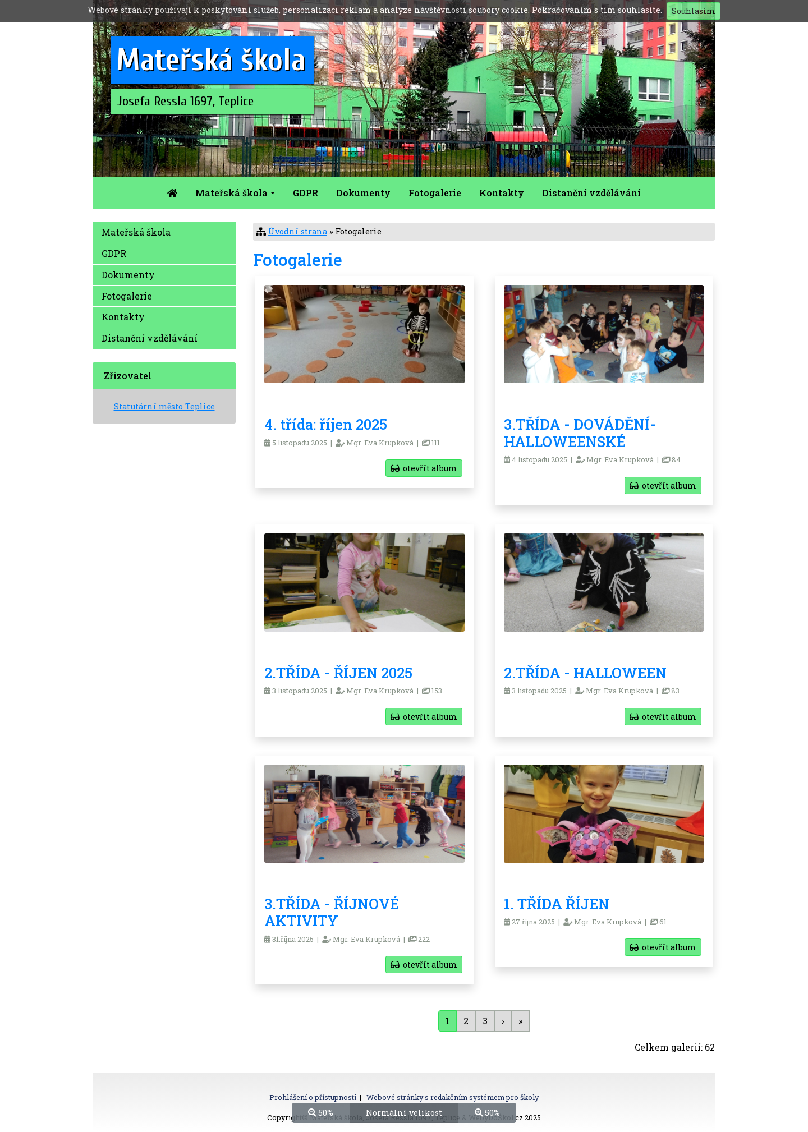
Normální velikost (404, 1112)
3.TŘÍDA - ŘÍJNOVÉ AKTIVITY (331, 912)
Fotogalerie (434, 193)
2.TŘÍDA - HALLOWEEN (585, 672)
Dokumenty (363, 193)
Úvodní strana (297, 231)
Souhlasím (693, 11)
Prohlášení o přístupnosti (312, 1097)
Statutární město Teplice (164, 406)
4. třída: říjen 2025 (325, 424)
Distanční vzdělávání (591, 193)
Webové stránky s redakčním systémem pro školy (452, 1097)
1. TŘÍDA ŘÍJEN (556, 903)
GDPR (305, 193)
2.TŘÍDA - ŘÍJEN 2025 (338, 672)
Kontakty (501, 193)
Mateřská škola (136, 232)
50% (320, 1112)
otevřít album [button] (424, 468)
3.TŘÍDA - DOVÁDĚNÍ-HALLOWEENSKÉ (580, 433)
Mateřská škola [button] (231, 193)
